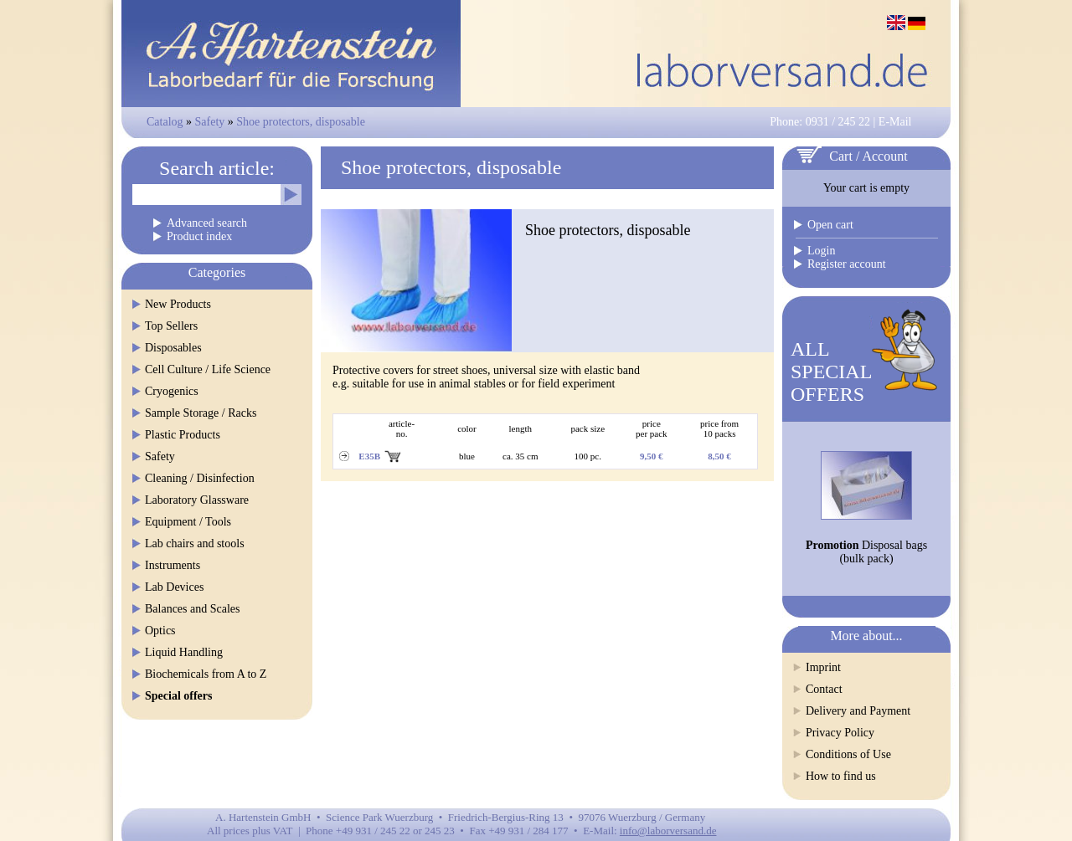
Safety (210, 121)
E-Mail (895, 121)
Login (821, 250)
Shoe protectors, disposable (300, 121)
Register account (846, 264)
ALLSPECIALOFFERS (831, 371)
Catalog (165, 121)
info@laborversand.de (668, 830)
